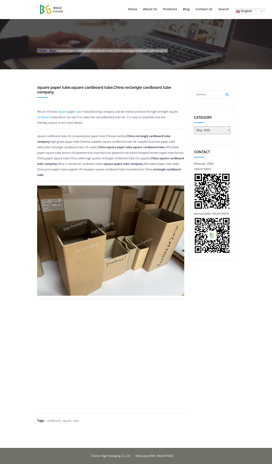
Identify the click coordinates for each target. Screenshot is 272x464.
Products (170, 9)
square (62, 112)
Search (223, 9)
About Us (150, 9)
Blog (186, 9)
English (244, 11)
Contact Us (204, 9)
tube (79, 112)
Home (132, 9)
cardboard (44, 117)
